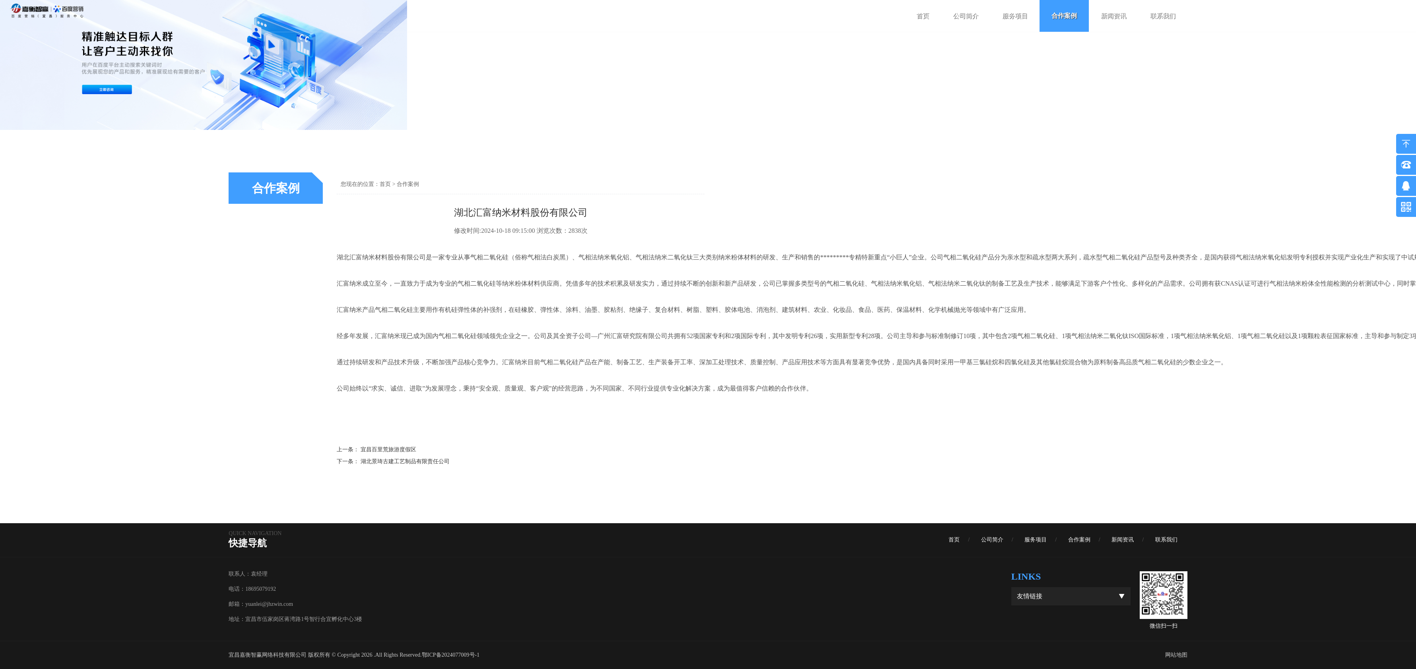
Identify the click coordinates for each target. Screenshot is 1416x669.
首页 (922, 15)
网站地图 (1176, 655)
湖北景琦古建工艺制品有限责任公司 (405, 461)
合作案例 (1064, 15)
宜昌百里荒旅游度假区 (388, 449)
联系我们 (1162, 15)
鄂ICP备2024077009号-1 (450, 655)
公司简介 (965, 15)
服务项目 (1015, 15)
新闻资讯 (1113, 15)
